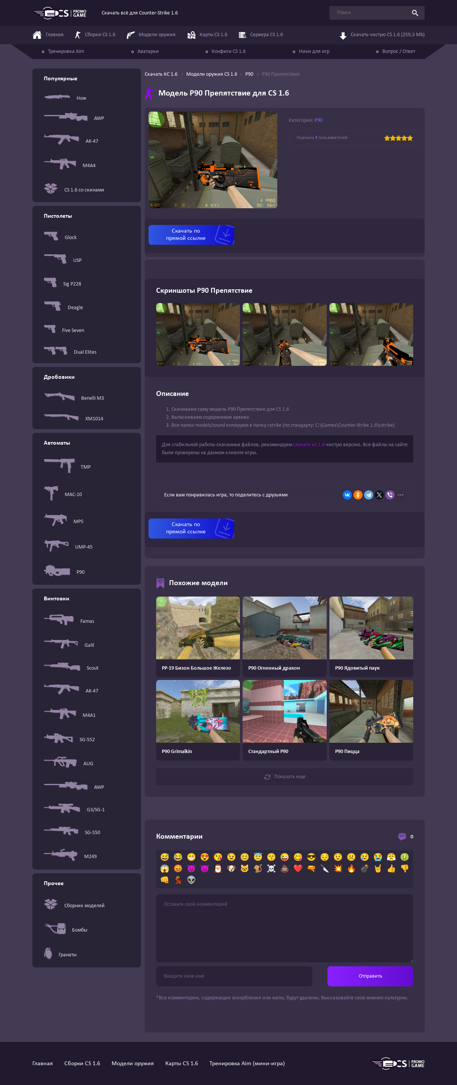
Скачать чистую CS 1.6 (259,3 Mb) (382, 34)
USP (62, 260)
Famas (69, 621)
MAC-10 (63, 495)
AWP (74, 118)
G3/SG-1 (74, 810)
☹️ (351, 858)
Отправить (370, 976)
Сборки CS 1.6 (82, 1064)
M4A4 (70, 165)
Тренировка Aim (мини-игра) (247, 1064)
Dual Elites (70, 352)
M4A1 (70, 715)
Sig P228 (62, 284)
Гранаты (60, 954)
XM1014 (73, 419)
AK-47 (71, 141)
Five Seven (64, 330)
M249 (70, 857)
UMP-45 (68, 547)
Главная (42, 1064)
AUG (68, 763)
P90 (64, 572)
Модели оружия (133, 1064)
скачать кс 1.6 (309, 445)
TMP (67, 467)
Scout (71, 668)
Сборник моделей (74, 906)
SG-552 (69, 740)
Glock (60, 237)
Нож (65, 98)
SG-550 (72, 833)
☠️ (271, 869)
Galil (69, 645)
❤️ (298, 869)
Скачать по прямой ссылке (186, 234)
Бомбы (65, 930)
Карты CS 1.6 (181, 1064)
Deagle (63, 307)
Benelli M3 (74, 398)
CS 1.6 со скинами (74, 190)
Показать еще (284, 777)
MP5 (63, 522)
